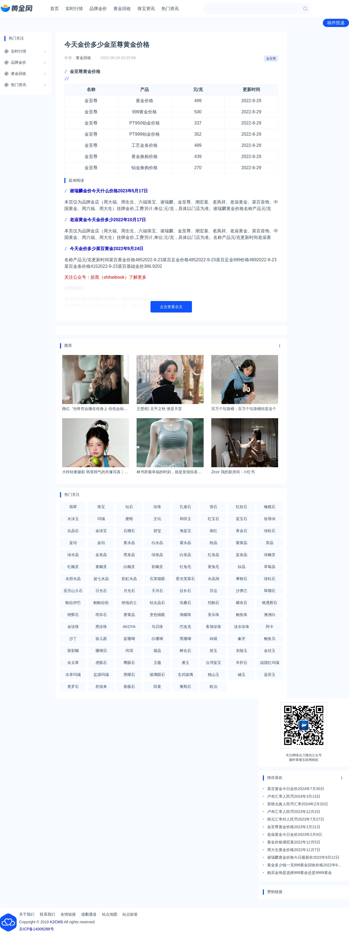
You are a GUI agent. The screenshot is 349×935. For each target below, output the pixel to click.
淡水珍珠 (241, 626)
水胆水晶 (73, 578)
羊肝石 (241, 662)
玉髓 (157, 662)
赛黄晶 (129, 614)
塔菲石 (101, 614)
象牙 (241, 638)
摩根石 (241, 578)
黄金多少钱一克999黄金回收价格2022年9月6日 (305, 866)
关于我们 (26, 914)
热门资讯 (170, 8)
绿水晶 (73, 554)
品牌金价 (98, 8)
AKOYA (129, 626)
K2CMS (56, 922)
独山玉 (213, 674)
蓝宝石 (241, 519)
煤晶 (157, 650)
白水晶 (157, 543)
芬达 (213, 590)
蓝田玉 (269, 674)
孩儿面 (101, 638)
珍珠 (157, 507)
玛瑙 (101, 519)
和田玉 (185, 519)
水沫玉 (73, 519)
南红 (213, 531)
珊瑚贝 (101, 650)
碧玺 (157, 531)
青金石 (241, 531)
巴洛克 (185, 626)
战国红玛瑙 (269, 662)
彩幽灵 (157, 566)
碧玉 (213, 650)
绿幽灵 (269, 554)
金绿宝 (101, 531)
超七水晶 (101, 578)
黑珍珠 (101, 626)
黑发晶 (129, 554)
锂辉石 (73, 614)
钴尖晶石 (157, 602)
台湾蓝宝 (213, 662)
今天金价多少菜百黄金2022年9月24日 (106, 248)
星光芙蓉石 (185, 578)
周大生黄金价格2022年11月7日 (293, 850)
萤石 (213, 507)
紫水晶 (185, 543)
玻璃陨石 (157, 674)
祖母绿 (269, 519)
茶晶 (269, 543)
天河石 (157, 590)
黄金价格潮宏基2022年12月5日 (293, 842)
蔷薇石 (129, 686)
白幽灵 (129, 566)
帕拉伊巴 (73, 602)
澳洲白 (269, 614)
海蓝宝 (185, 531)
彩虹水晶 (129, 578)
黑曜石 (129, 674)
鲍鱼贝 (269, 638)
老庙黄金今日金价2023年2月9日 (294, 834)
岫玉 (241, 674)
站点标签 (130, 914)
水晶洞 (213, 578)
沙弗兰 (241, 590)
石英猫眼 (157, 578)
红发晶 (213, 554)
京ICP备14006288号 (36, 929)
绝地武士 (129, 602)
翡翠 (73, 507)
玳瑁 (129, 650)
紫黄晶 (241, 543)
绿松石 (269, 531)
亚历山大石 (73, 590)
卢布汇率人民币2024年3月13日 (293, 796)
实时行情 (74, 8)
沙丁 (73, 638)
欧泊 (213, 686)
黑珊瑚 (185, 638)
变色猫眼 (157, 614)
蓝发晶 (241, 554)
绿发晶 (157, 554)
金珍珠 (73, 626)
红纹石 (241, 507)
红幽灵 (73, 566)
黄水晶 (129, 543)
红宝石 (213, 519)
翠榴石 (269, 590)
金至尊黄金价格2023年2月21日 (293, 827)
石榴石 (129, 531)
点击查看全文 (171, 307)
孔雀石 (185, 507)
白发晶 (185, 554)
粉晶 (213, 543)
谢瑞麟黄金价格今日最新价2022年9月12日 (303, 857)
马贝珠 (157, 626)
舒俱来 (101, 686)
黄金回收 (122, 8)
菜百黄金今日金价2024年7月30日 (295, 789)
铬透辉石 (269, 602)
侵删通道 (89, 914)
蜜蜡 (129, 519)
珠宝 (101, 507)
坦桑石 (185, 602)
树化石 (185, 650)
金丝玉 (269, 650)
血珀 (101, 543)
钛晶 (241, 566)
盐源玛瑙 (101, 674)
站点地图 (109, 914)
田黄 (157, 686)
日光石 (101, 590)
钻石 (129, 507)
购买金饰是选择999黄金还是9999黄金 (299, 872)
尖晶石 (73, 531)
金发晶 (101, 554)
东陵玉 (241, 650)
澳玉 (185, 662)
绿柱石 (269, 578)
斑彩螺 (73, 650)
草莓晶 (269, 566)
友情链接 (68, 914)
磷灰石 (241, 602)
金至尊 (271, 58)
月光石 (129, 590)
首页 (54, 8)
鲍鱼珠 (241, 614)
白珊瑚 (157, 638)
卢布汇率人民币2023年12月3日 (293, 811)
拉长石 (185, 590)
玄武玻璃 (185, 674)
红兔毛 (185, 566)
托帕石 (213, 602)
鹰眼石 (129, 662)
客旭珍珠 (213, 626)
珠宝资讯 (146, 8)
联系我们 (47, 914)
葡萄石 (185, 686)
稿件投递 (336, 22)
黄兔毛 (213, 566)
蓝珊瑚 (129, 638)
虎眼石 (101, 662)
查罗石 (73, 686)
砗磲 (213, 638)
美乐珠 (213, 614)
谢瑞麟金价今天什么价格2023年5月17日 (109, 191)
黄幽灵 (101, 566)
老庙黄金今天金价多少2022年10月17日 (108, 219)
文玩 (157, 519)
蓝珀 (73, 543)
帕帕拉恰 (101, 602)
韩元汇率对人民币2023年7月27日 (295, 819)
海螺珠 (185, 614)
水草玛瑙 (73, 674)
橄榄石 (269, 507)
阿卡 (269, 626)
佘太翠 (73, 662)
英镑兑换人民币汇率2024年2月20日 (297, 804)
